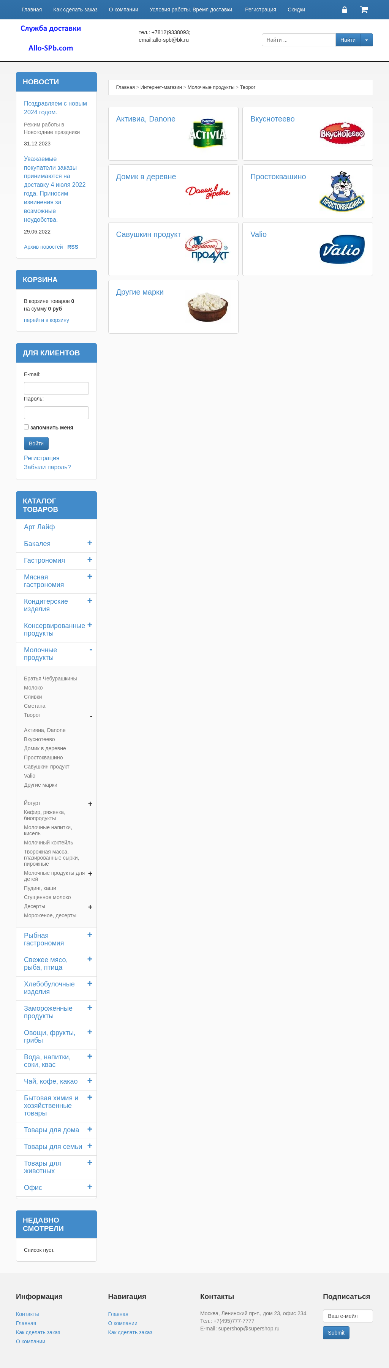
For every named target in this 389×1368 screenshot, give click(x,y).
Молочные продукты (40, 653)
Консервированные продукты (54, 629)
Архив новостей (43, 247)
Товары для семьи (53, 1146)
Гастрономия (44, 560)
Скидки (296, 9)
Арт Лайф (39, 527)
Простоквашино (278, 176)
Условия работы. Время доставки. (192, 9)
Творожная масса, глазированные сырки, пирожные (51, 858)
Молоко (33, 688)
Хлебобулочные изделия (49, 988)
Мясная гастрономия (44, 581)
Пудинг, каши (40, 888)
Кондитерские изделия (46, 605)
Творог (32, 715)
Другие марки (140, 292)
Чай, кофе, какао (51, 1081)
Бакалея (37, 544)
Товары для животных (42, 1167)
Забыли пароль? (47, 467)
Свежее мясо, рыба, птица (46, 963)
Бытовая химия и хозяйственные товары (51, 1105)
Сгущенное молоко (47, 897)
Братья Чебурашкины (50, 678)
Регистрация (260, 9)
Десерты (34, 906)
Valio (258, 234)
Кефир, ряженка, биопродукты (44, 815)
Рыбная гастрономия (44, 939)
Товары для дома (51, 1130)
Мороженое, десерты (50, 915)
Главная (32, 9)
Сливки (33, 697)
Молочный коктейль (48, 842)
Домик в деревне (146, 176)
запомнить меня (51, 427)
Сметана (35, 706)
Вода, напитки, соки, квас (47, 1060)
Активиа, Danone (146, 119)
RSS (72, 247)
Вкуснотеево (272, 119)
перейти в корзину (46, 320)
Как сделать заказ (75, 9)
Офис (33, 1187)
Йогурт (32, 803)
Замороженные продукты (48, 1012)
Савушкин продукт (148, 234)
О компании (123, 9)
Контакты (27, 1314)
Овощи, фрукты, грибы (50, 1036)
